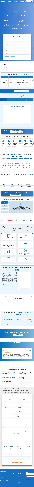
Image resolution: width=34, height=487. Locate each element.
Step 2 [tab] (5, 205)
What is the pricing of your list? (8, 377)
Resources (22, 1)
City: (20, 413)
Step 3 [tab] (5, 208)
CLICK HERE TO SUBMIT (10, 56)
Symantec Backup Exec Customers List (20, 321)
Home (1, 6)
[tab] (3, 99)
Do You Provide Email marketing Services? (23, 378)
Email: (24, 399)
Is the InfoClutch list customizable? (6, 373)
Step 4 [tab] (5, 211)
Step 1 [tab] (5, 202)
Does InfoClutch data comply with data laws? (25, 373)
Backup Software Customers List (8, 6)
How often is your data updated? (23, 382)
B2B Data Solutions (16, 1)
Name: (10, 399)
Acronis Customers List (18, 319)
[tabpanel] (21, 207)
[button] (8, 373)
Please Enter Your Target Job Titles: (17, 452)
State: (8, 413)
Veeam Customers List (7, 321)
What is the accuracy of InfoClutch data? (6, 382)
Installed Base (29, 1)
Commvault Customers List (7, 324)
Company (9, 1)
